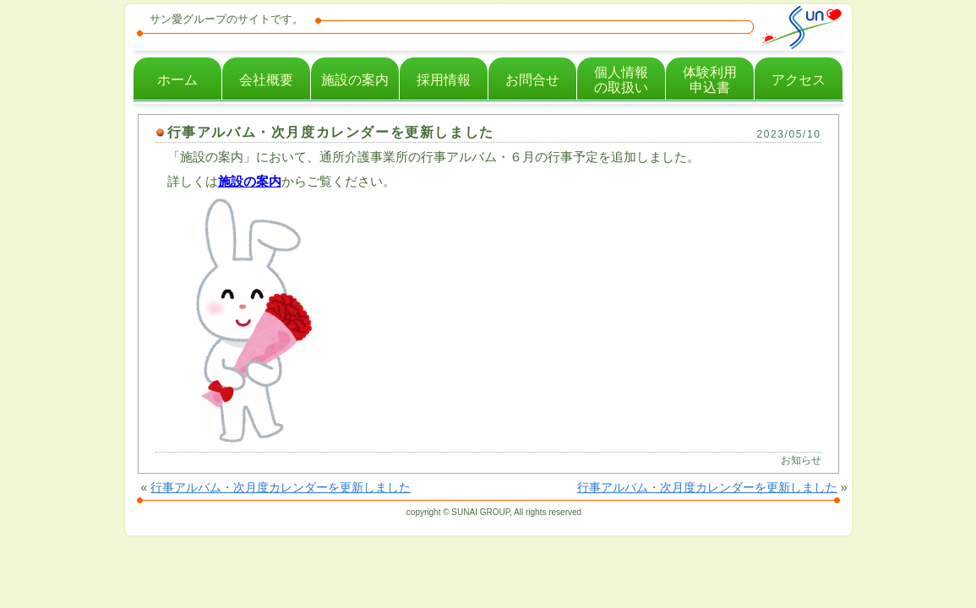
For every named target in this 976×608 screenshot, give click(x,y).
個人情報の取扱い (621, 80)
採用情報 (444, 80)
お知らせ (801, 460)
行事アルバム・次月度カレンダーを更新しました (330, 132)
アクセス (799, 80)
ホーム (177, 80)
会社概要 (266, 80)
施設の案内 (355, 80)
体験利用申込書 (710, 80)
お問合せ (532, 80)
